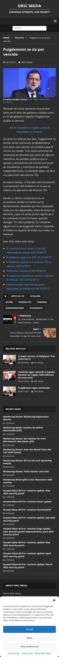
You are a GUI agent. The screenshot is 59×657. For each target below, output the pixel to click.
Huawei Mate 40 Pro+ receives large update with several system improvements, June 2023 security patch (28, 531)
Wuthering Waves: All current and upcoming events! (27, 462)
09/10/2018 (24, 381)
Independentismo (15, 308)
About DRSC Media (43, 653)
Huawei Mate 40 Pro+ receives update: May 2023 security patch (26, 544)
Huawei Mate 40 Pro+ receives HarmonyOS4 (27, 509)
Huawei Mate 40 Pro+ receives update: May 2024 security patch (26, 492)
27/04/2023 (9, 560)
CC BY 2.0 (31, 99)
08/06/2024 (9, 467)
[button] (54, 600)
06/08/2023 (9, 513)
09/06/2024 (9, 445)
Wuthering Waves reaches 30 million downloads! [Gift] (23, 429)
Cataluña (35, 296)
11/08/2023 (9, 505)
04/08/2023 (9, 524)
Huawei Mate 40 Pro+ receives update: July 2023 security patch (29, 519)
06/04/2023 (9, 571)
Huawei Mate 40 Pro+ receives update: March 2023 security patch (28, 566)
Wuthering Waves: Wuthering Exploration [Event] (26, 418)
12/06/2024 (9, 423)
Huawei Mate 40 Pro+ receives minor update (27, 501)
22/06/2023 (9, 538)
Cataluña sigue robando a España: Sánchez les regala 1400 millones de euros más (36, 374)
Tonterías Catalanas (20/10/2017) (26, 271)
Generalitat (25, 302)
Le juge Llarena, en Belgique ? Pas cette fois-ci (36, 357)
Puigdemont (36, 308)
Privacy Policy (14, 653)
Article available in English (24, 127)
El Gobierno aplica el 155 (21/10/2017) (29, 257)
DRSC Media (26, 62)
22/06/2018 (24, 362)
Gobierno (42, 302)
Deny (29, 637)
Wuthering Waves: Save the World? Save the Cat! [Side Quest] (27, 451)
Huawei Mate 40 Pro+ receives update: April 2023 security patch (27, 555)
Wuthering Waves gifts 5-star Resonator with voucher (27, 481)
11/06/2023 (9, 549)
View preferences (29, 646)
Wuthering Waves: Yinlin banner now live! (26, 471)
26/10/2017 (11, 62)
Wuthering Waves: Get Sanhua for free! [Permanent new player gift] (24, 440)
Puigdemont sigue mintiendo (34, 387)
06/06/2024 (9, 475)
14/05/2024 (9, 497)
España (9, 302)
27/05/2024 (9, 486)
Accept (29, 629)
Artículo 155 (17, 296)
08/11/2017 (24, 391)
